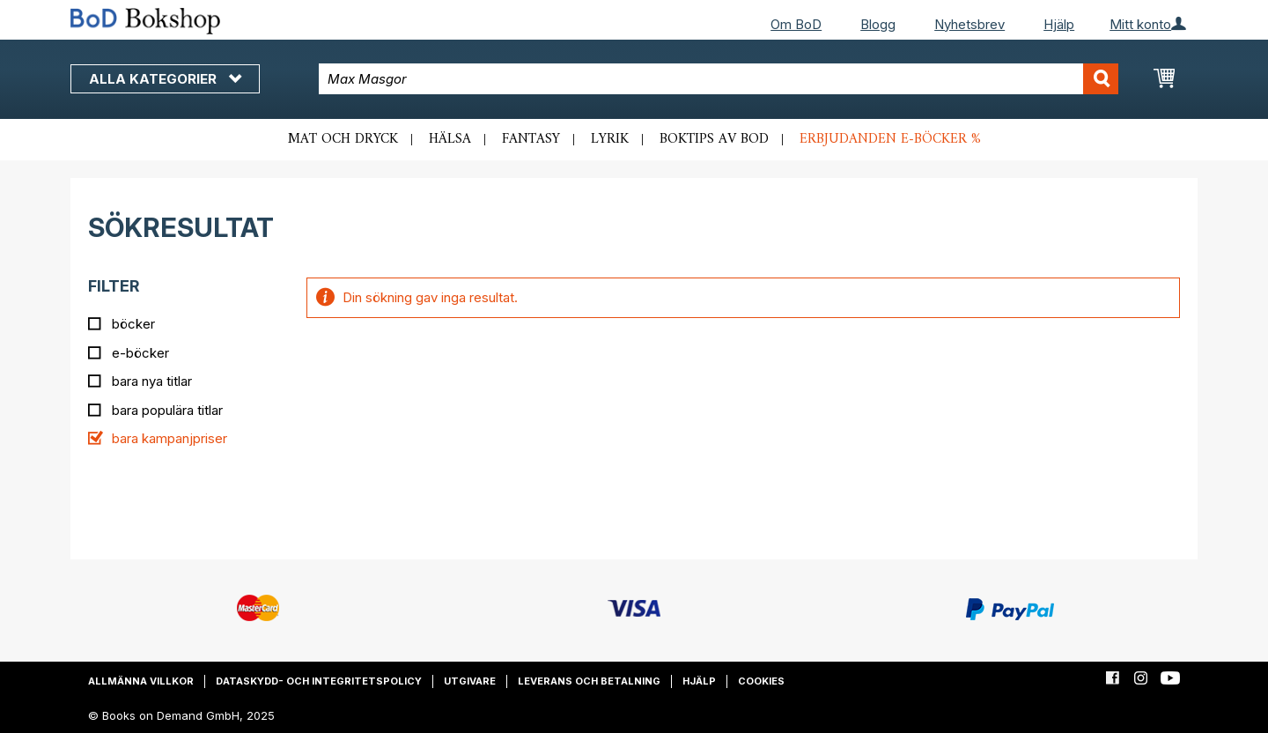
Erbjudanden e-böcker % (890, 139)
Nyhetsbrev (969, 24)
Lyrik (610, 139)
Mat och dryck (343, 139)
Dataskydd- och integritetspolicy (319, 681)
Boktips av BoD (714, 139)
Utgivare (470, 681)
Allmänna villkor (141, 681)
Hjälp (1058, 24)
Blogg (878, 24)
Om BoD (796, 24)
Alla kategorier (165, 78)
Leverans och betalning (589, 681)
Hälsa (450, 139)
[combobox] (719, 78)
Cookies (761, 681)
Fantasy (531, 139)
